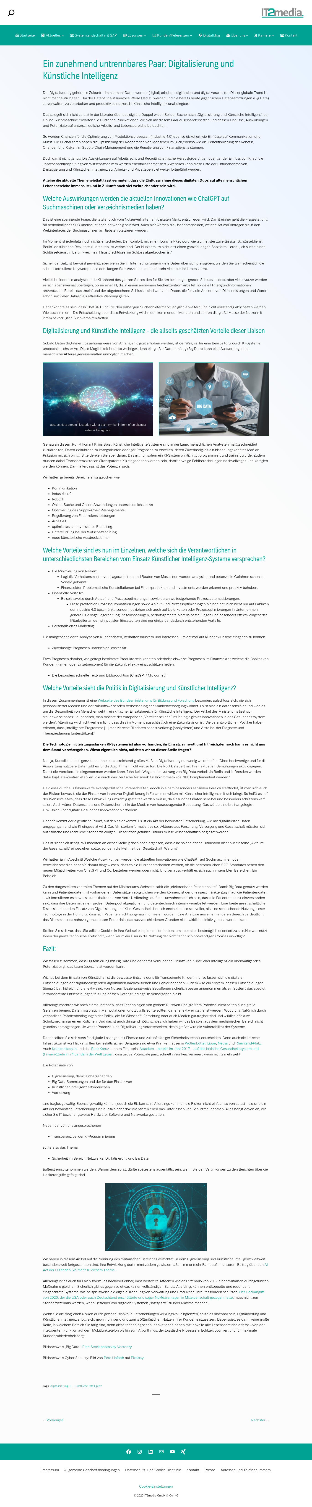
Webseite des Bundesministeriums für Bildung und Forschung (146, 700)
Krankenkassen (64, 1049)
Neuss (223, 1043)
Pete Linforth (114, 1358)
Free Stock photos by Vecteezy (107, 1347)
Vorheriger (55, 1420)
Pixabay (137, 1358)
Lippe (211, 1043)
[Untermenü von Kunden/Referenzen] (191, 35)
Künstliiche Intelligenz (88, 1386)
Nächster (258, 1420)
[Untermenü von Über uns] (247, 35)
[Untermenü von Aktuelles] (63, 35)
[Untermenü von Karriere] (273, 35)
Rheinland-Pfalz (248, 1043)
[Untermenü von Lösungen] (145, 35)
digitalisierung (59, 1386)
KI (71, 1386)
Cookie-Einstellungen (156, 1486)
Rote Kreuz (100, 1049)
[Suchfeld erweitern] (11, 13)
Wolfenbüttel (195, 1043)
